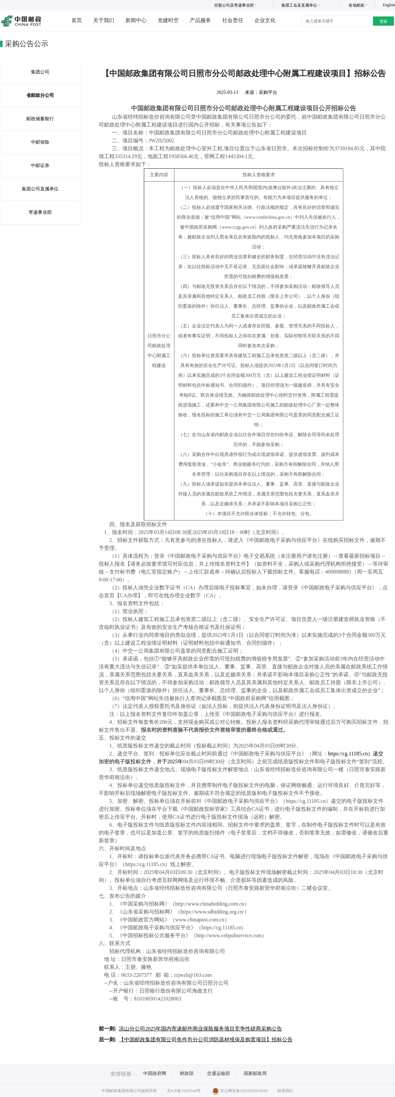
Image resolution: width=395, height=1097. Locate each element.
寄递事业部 (40, 212)
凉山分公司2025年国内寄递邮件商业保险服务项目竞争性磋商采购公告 (200, 1028)
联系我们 (285, 1090)
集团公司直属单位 (40, 188)
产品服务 (200, 20)
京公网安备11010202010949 (240, 1090)
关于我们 (103, 20)
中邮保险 (40, 142)
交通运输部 (218, 1073)
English (389, 5)
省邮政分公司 (40, 95)
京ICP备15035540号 (184, 1090)
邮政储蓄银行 (40, 118)
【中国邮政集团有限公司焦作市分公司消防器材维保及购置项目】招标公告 (206, 1039)
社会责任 (232, 20)
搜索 (383, 21)
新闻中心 (135, 20)
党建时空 (168, 20)
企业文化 (265, 20)
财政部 (187, 1073)
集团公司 (40, 72)
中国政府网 (154, 1073)
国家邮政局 (255, 1073)
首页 (76, 20)
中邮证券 (40, 165)
